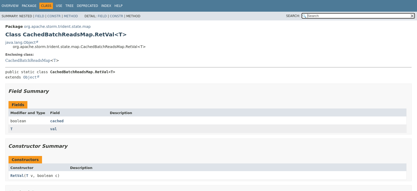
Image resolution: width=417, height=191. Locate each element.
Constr (54, 16)
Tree (69, 6)
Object (30, 77)
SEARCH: (293, 16)
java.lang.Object (20, 42)
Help (118, 6)
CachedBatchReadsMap (27, 60)
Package (29, 6)
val (53, 129)
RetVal (17, 175)
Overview (10, 6)
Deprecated (87, 6)
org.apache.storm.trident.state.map (57, 26)
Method (71, 16)
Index (106, 6)
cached (57, 121)
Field (39, 16)
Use (59, 6)
